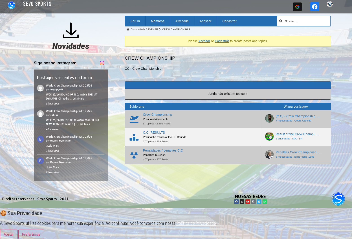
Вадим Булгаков (60, 140)
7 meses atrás (284, 120)
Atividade (182, 21)
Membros (157, 21)
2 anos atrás (283, 138)
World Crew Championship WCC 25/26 (69, 85)
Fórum (135, 21)
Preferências (31, 234)
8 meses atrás (284, 156)
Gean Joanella (302, 120)
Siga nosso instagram (57, 63)
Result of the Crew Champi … (297, 134)
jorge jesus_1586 (304, 156)
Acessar (205, 21)
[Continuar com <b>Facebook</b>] (314, 6)
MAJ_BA (297, 138)
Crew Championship (157, 114)
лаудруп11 (56, 89)
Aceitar (9, 234)
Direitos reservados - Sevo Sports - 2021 (35, 199)
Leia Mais (78, 98)
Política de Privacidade (196, 223)
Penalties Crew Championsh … (298, 152)
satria (54, 114)
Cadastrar (229, 21)
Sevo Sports (37, 4)
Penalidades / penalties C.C (163, 150)
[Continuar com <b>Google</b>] (297, 6)
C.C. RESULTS (154, 132)
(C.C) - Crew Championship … (297, 116)
